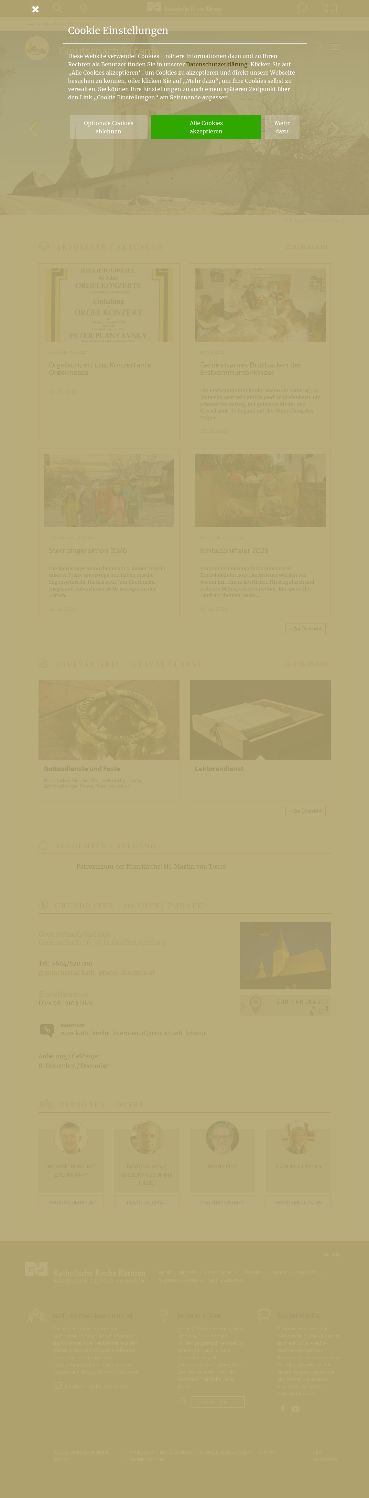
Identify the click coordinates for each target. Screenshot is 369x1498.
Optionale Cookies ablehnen (108, 127)
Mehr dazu (282, 127)
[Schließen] (185, 9)
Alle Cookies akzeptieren (206, 127)
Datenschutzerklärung (217, 64)
